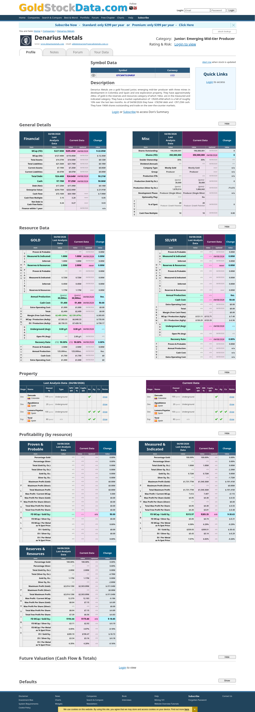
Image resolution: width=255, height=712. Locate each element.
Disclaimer (23, 696)
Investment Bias (26, 700)
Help (130, 17)
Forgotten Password (198, 700)
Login (115, 112)
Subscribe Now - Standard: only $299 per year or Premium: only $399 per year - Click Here (124, 25)
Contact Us (227, 696)
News (56, 696)
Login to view (185, 44)
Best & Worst (71, 17)
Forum (95, 17)
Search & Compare (52, 17)
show (105, 396)
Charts (120, 17)
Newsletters (92, 703)
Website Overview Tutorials (167, 703)
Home (22, 17)
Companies (34, 17)
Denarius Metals (65, 31)
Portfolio (84, 17)
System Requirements (28, 703)
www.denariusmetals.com (52, 44)
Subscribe (129, 112)
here (187, 709)
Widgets (57, 703)
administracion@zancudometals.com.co (90, 44)
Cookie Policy (25, 707)
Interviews (126, 700)
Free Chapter (108, 17)
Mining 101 (160, 700)
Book (124, 696)
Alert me (206, 62)
